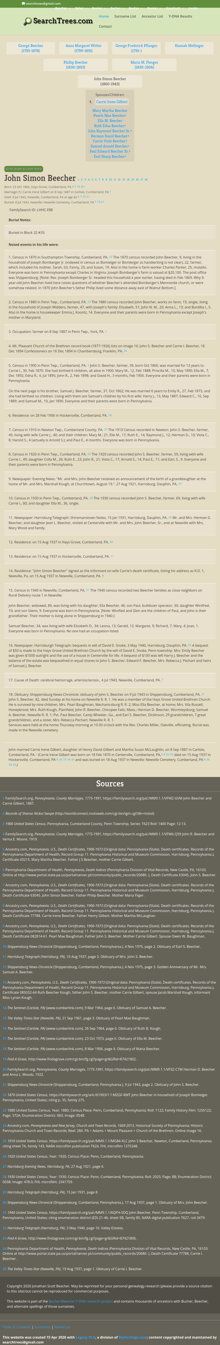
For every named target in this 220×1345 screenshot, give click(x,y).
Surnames (42, 1327)
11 (4, 956)
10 (4, 946)
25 (4, 1141)
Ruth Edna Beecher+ (110, 125)
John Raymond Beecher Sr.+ (110, 130)
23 (4, 1110)
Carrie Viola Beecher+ (110, 140)
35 (4, 1269)
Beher (79, 8)
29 (4, 1192)
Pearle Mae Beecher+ (110, 115)
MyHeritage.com (133, 1337)
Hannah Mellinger (189, 45)
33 (4, 1238)
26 (4, 1156)
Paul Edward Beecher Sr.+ (110, 151)
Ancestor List (152, 17)
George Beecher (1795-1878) (30, 48)
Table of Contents (17, 1327)
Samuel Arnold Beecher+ (110, 146)
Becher (115, 8)
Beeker (97, 8)
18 (4, 1048)
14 (4, 1007)
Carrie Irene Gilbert (112, 101)
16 (4, 1028)
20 (4, 1069)
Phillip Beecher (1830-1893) (76, 65)
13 (4, 982)
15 (4, 1018)
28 (4, 1176)
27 (4, 1166)
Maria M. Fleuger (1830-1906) (144, 65)
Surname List (125, 17)
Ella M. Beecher (110, 120)
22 (4, 1095)
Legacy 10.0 (85, 1337)
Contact (105, 27)
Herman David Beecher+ (110, 136)
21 (4, 1084)
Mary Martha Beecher (109, 110)
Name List (62, 1327)
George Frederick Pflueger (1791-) (136, 48)
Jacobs (193, 8)
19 (4, 1059)
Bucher (134, 8)
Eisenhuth (173, 8)
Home (104, 17)
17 (4, 1038)
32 (4, 1228)
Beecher (61, 8)
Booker (152, 8)
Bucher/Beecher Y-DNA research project (81, 1301)
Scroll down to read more (23, 169)
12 (4, 967)
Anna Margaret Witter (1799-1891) (84, 48)
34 (4, 1248)
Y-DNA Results (180, 17)
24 (4, 1125)
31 (4, 1212)
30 (4, 1202)
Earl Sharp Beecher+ (110, 156)
